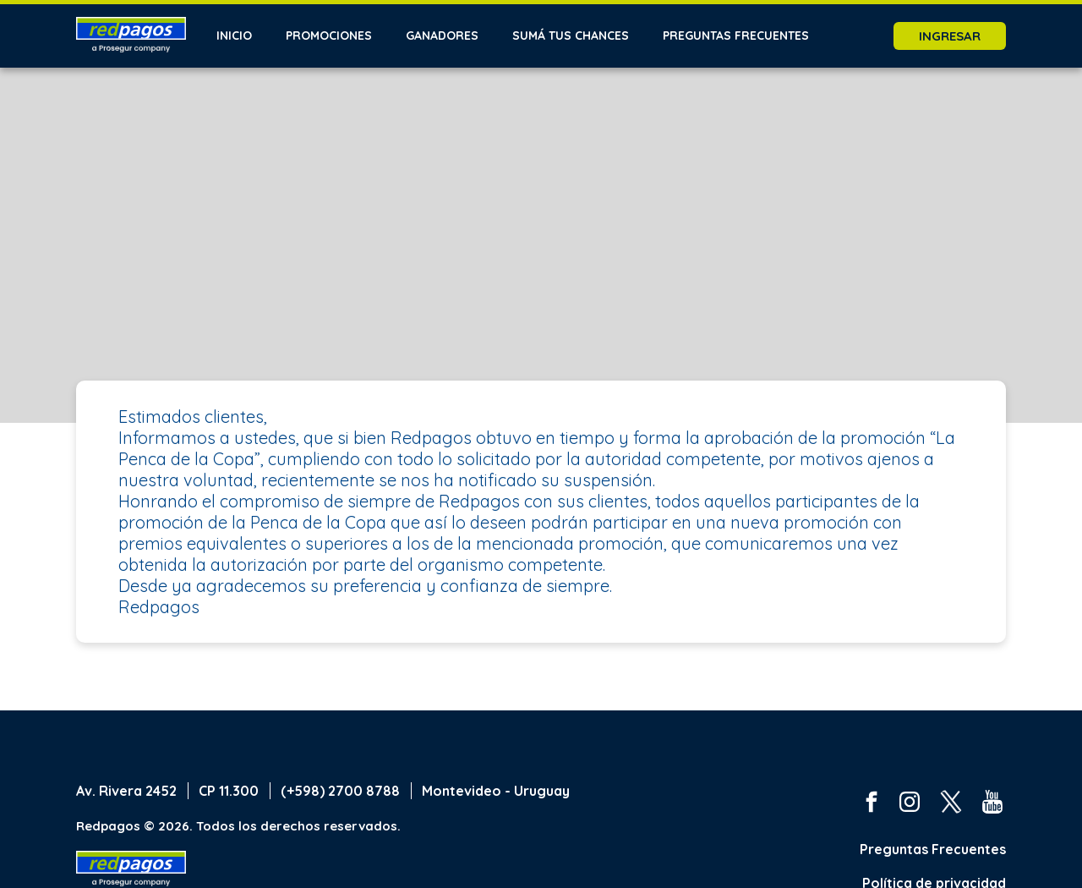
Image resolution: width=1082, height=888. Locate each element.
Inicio (234, 35)
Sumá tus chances (570, 35)
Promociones (329, 35)
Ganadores (442, 35)
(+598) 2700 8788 (340, 790)
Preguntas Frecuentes (933, 849)
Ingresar (950, 36)
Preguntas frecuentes (736, 35)
